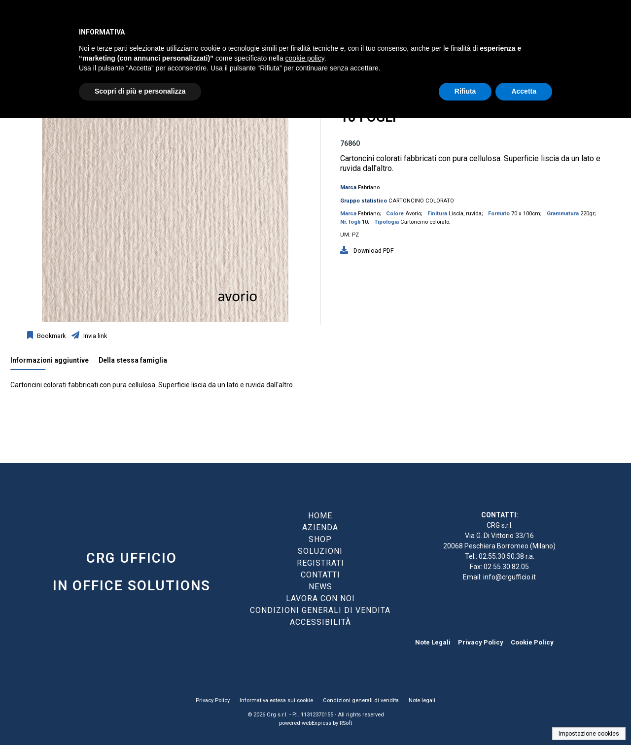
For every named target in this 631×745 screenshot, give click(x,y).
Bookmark (50, 335)
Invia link (94, 335)
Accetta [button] (523, 91)
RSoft (346, 723)
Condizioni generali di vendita (361, 700)
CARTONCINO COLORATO (421, 201)
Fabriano (369, 187)
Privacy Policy (480, 642)
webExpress (316, 723)
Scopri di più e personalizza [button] (140, 91)
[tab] (54, 363)
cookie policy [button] (304, 58)
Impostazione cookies (589, 733)
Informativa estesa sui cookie (276, 700)
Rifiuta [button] (465, 91)
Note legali (422, 700)
